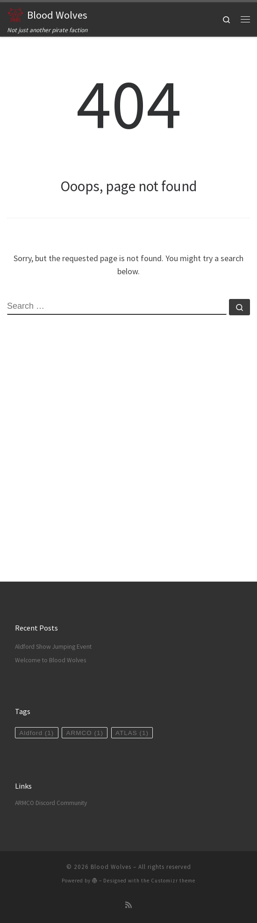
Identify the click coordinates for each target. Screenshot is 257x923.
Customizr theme (173, 880)
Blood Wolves (111, 867)
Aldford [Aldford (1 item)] (36, 732)
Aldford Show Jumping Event (53, 647)
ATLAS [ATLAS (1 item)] (132, 732)
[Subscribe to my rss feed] (128, 905)
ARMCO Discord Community (51, 803)
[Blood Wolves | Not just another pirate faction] (15, 13)
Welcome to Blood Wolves (50, 660)
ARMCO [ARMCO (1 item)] (84, 732)
